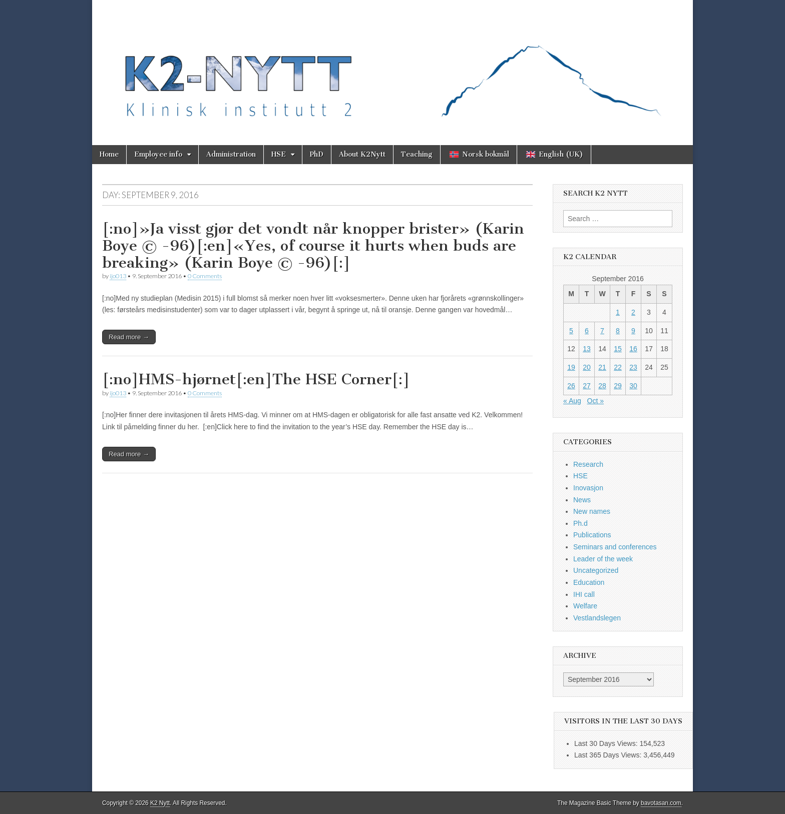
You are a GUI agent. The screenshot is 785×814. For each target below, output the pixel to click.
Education (588, 582)
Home (109, 154)
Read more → (129, 337)
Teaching (417, 154)
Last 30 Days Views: (606, 743)
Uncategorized (595, 570)
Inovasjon (588, 488)
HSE (278, 154)
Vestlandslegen (597, 618)
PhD (316, 154)
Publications (592, 535)
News (582, 500)
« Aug (572, 401)
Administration (231, 154)
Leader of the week (603, 559)
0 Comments (205, 276)
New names (591, 511)
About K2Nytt (362, 154)
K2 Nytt (160, 802)
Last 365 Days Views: (608, 755)
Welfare (585, 606)
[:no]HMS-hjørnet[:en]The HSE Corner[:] (256, 379)
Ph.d (580, 523)
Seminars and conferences (615, 547)
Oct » (595, 401)
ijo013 (118, 276)
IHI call (584, 594)
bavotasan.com (661, 802)
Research (588, 464)
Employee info (158, 154)
